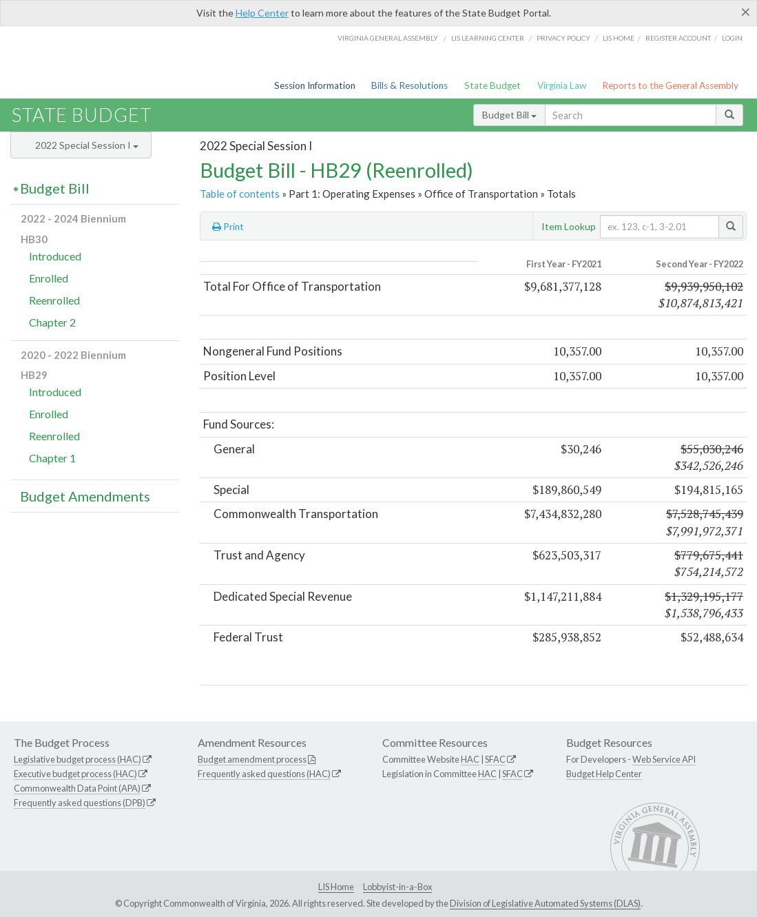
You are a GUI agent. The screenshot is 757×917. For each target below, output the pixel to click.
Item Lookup (568, 226)
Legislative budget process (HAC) (77, 759)
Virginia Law (561, 85)
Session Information (314, 85)
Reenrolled (54, 300)
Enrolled (48, 278)
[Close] (745, 12)
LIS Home (336, 886)
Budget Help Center (604, 773)
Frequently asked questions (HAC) (264, 773)
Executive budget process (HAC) (75, 773)
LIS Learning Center (487, 38)
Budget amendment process (252, 759)
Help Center (262, 13)
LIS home (618, 38)
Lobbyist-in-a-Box (397, 886)
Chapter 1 (52, 457)
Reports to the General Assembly (670, 85)
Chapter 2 (52, 322)
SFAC (495, 759)
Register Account (678, 38)
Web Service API (664, 759)
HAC (470, 759)
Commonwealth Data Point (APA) (77, 788)
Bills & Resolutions (409, 85)
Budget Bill (509, 115)
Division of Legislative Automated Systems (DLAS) (545, 903)
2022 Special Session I (86, 145)
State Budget (492, 85)
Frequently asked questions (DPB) (79, 802)
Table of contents (240, 193)
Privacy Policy (563, 38)
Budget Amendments (85, 496)
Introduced (55, 255)
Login (732, 38)
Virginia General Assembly (388, 38)
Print (228, 226)
